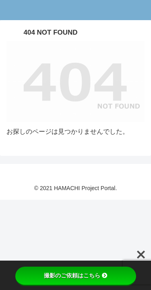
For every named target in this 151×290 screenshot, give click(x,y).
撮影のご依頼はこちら (76, 275)
